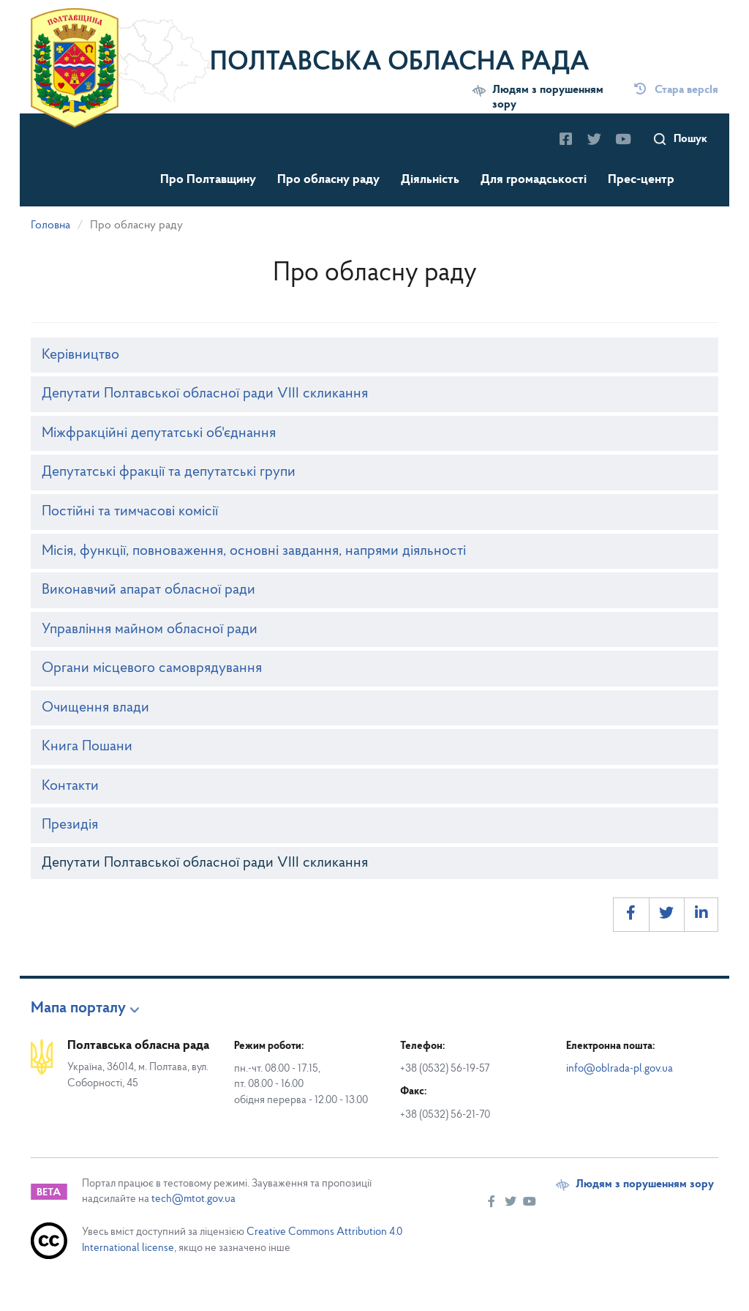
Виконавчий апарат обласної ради (148, 590)
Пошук (690, 139)
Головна (50, 225)
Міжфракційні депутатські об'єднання (159, 433)
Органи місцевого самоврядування (152, 668)
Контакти (70, 786)
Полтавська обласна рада (400, 63)
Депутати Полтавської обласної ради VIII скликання (205, 393)
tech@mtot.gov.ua (193, 1199)
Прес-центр (641, 180)
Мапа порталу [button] (78, 1009)
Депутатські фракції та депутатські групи (169, 472)
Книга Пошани (87, 746)
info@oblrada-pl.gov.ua (619, 1069)
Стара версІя (676, 90)
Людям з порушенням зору (547, 97)
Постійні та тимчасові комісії (130, 511)
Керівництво (80, 355)
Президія (70, 825)
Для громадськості (534, 180)
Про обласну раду (328, 180)
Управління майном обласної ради (149, 629)
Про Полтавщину (208, 180)
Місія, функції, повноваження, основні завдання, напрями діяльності (254, 551)
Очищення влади (95, 708)
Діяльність (430, 180)
